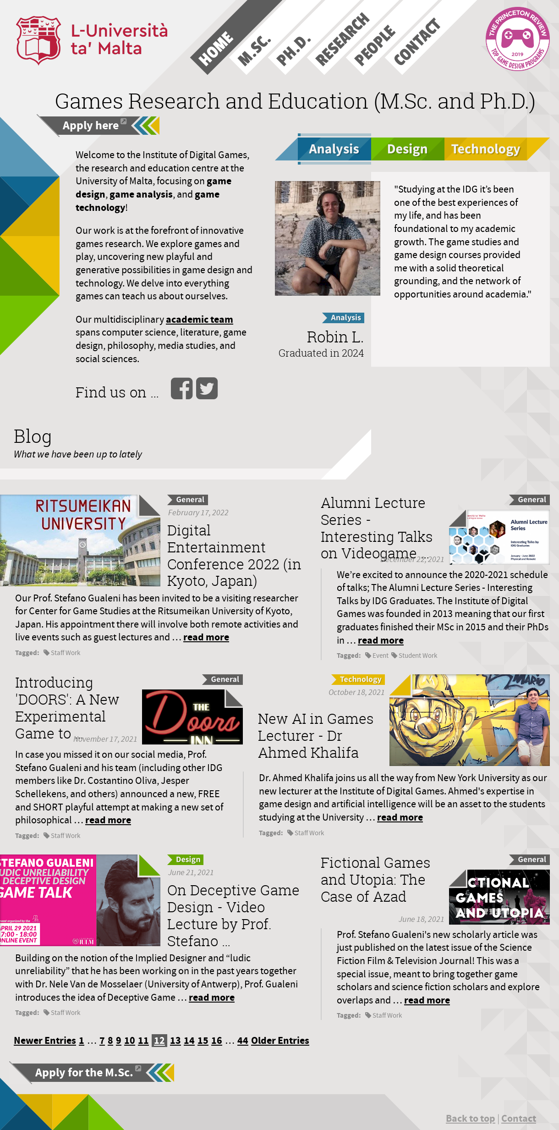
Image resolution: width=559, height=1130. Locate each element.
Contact (518, 1118)
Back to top (470, 1118)
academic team (199, 319)
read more (206, 637)
